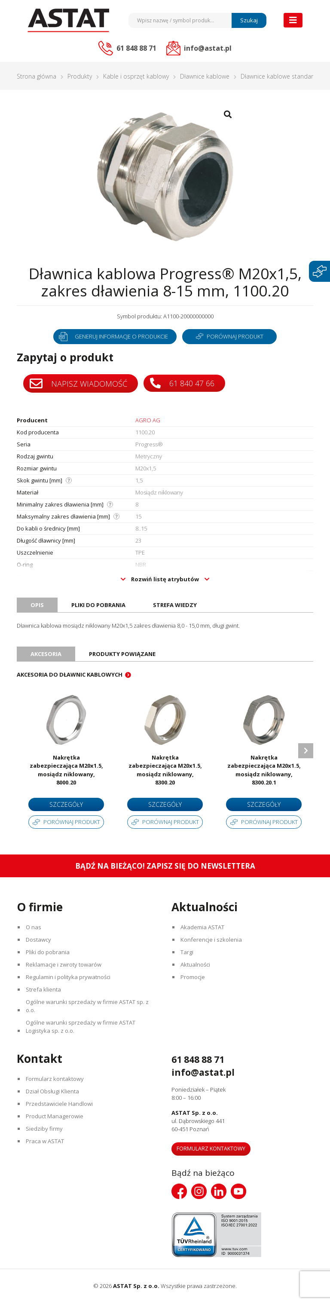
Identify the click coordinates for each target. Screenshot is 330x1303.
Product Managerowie (54, 1116)
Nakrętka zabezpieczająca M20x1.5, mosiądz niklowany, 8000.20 (66, 770)
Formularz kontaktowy (55, 1079)
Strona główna (36, 76)
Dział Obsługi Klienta (52, 1091)
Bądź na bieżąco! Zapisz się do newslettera (165, 866)
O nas (33, 927)
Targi (186, 952)
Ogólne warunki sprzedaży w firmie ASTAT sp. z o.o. (87, 1006)
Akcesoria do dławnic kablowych (69, 674)
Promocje (192, 977)
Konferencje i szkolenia (211, 939)
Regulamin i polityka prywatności (68, 977)
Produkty (79, 76)
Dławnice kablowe (204, 76)
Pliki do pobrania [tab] (98, 605)
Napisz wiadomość (78, 383)
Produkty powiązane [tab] (122, 654)
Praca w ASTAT (45, 1141)
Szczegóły (66, 804)
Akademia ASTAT (202, 927)
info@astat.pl (203, 1072)
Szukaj (249, 20)
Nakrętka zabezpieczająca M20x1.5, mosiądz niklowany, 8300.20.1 (264, 770)
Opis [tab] (37, 605)
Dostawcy (38, 939)
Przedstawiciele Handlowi (59, 1104)
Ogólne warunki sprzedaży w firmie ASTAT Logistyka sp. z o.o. (80, 1026)
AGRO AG (147, 420)
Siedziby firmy (44, 1128)
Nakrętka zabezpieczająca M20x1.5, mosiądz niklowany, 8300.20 (165, 770)
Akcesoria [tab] (46, 654)
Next (305, 750)
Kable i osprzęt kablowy (136, 76)
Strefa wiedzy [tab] (175, 605)
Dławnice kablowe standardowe (285, 76)
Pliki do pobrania (48, 952)
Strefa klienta (43, 989)
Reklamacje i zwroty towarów (63, 964)
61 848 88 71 (197, 1059)
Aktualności (195, 964)
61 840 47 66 (182, 383)
